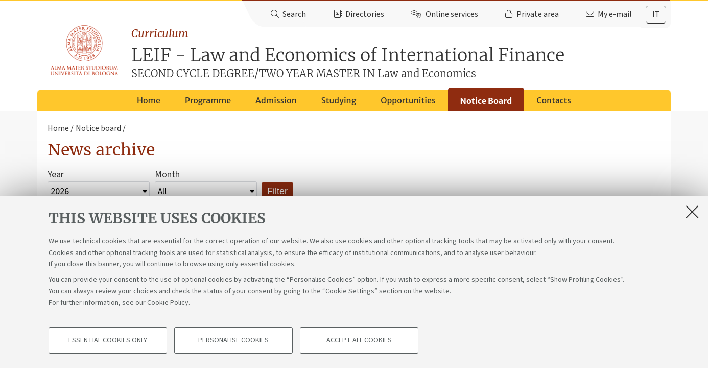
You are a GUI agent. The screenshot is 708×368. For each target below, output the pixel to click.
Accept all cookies (359, 340)
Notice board (98, 128)
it (656, 14)
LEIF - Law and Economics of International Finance (401, 53)
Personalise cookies (233, 340)
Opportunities (408, 100)
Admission (276, 100)
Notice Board (486, 101)
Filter (277, 191)
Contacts (553, 100)
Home (148, 100)
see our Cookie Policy (155, 302)
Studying (339, 100)
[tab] (656, 15)
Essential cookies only (107, 340)
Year (56, 174)
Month (167, 174)
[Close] (692, 211)
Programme (208, 100)
